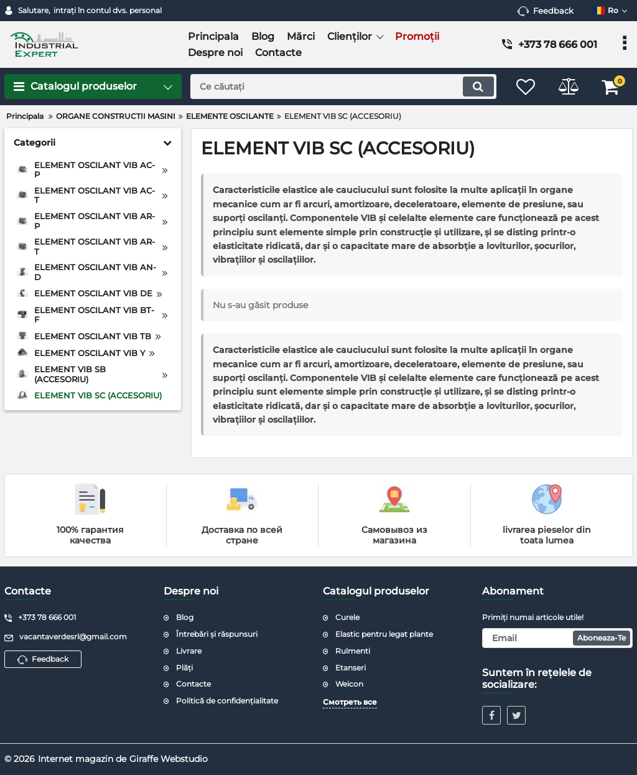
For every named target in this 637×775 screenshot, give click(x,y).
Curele (347, 617)
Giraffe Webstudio (168, 758)
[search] (341, 86)
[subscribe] (557, 638)
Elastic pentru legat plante (384, 634)
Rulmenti (352, 650)
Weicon (349, 683)
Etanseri (350, 667)
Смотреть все (350, 702)
